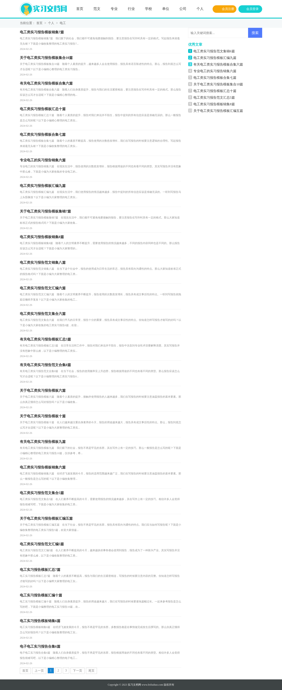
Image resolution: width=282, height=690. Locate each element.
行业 (131, 9)
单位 (165, 9)
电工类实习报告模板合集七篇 (214, 77)
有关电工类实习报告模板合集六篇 (218, 64)
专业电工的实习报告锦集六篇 (214, 71)
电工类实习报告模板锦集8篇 (214, 104)
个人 (200, 9)
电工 (63, 23)
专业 (114, 9)
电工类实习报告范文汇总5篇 (214, 97)
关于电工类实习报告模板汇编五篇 (218, 111)
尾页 (91, 670)
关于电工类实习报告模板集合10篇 (218, 84)
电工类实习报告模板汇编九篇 (214, 58)
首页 (79, 9)
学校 (148, 9)
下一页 (77, 670)
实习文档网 (134, 684)
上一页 (39, 670)
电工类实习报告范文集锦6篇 (214, 51)
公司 (182, 9)
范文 (96, 9)
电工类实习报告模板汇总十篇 (214, 91)
